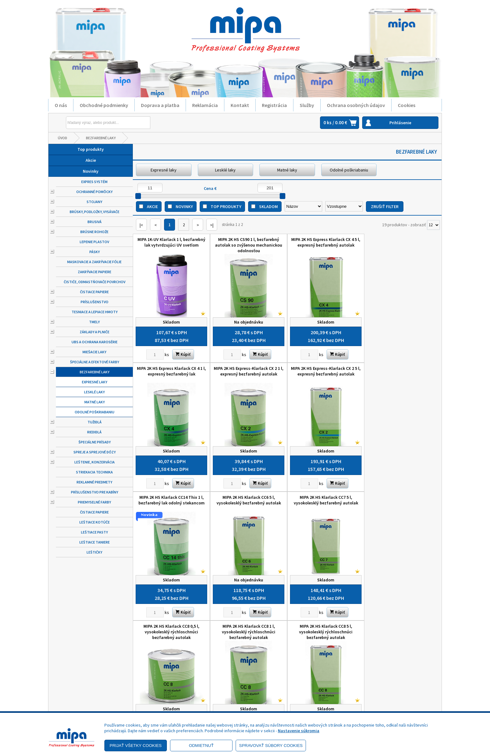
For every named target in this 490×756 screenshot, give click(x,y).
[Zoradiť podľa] (303, 206)
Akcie (91, 160)
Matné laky (94, 402)
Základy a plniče (94, 331)
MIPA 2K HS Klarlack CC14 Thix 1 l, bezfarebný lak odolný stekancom (326, 371)
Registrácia (274, 105)
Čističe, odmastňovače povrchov (94, 281)
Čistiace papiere (94, 291)
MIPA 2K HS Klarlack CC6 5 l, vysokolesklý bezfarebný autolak (403, 371)
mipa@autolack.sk (275, 695)
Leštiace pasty (94, 532)
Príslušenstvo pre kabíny (94, 492)
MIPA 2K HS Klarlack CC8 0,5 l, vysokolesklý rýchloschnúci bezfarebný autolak (249, 502)
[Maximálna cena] (270, 187)
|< (141, 225)
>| (211, 225)
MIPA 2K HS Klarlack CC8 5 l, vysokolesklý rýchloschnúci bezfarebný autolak (403, 502)
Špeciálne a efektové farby (94, 362)
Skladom (268, 206)
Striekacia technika (94, 472)
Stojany (94, 201)
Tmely (94, 321)
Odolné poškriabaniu (94, 412)
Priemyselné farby (94, 502)
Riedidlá (94, 432)
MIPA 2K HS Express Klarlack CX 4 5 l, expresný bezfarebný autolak (325, 242)
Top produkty (91, 149)
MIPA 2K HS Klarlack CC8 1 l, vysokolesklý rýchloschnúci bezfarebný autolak (325, 502)
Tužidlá (95, 422)
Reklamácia (205, 105)
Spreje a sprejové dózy (94, 452)
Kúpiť (183, 354)
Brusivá (95, 221)
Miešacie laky (94, 352)
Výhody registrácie (78, 710)
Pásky (94, 251)
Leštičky (94, 552)
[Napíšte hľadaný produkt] (94, 122)
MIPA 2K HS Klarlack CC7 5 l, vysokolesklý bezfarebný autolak (171, 500)
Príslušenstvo (94, 301)
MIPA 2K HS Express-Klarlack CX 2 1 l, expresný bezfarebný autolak (171, 371)
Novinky (90, 171)
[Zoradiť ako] (344, 206)
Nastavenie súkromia (298, 730)
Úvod (62, 137)
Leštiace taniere (94, 542)
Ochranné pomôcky (94, 191)
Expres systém (94, 181)
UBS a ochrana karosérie (95, 342)
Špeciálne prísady (94, 442)
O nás (61, 105)
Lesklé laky (94, 392)
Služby (307, 105)
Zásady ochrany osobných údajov (92, 684)
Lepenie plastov (94, 241)
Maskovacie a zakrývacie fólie (94, 261)
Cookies (406, 105)
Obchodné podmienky (104, 105)
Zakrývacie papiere (94, 271)
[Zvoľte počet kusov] (155, 355)
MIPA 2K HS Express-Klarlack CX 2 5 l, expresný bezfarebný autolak (248, 371)
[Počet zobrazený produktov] (433, 225)
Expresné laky (94, 382)
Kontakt (240, 105)
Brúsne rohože (94, 231)
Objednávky (170, 701)
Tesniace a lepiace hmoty (95, 311)
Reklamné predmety (94, 482)
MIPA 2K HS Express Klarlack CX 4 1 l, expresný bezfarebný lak (403, 242)
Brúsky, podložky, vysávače (94, 211)
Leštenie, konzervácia (94, 462)
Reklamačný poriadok (81, 692)
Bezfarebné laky (101, 137)
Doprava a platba (160, 105)
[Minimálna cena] (150, 187)
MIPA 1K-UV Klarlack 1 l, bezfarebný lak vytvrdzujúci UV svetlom (171, 242)
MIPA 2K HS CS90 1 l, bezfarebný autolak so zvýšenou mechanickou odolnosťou (248, 245)
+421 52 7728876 (273, 686)
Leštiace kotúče (94, 522)
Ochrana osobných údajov (356, 105)
